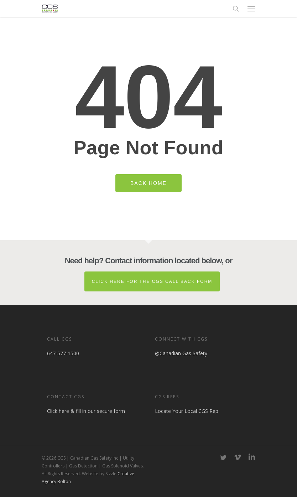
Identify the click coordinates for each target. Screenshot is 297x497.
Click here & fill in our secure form (86, 411)
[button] (251, 8)
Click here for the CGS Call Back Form (152, 281)
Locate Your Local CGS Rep (186, 411)
